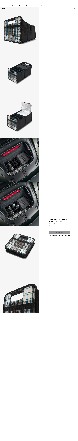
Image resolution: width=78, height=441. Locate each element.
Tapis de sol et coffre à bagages (55, 217)
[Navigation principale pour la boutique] (39, 5)
